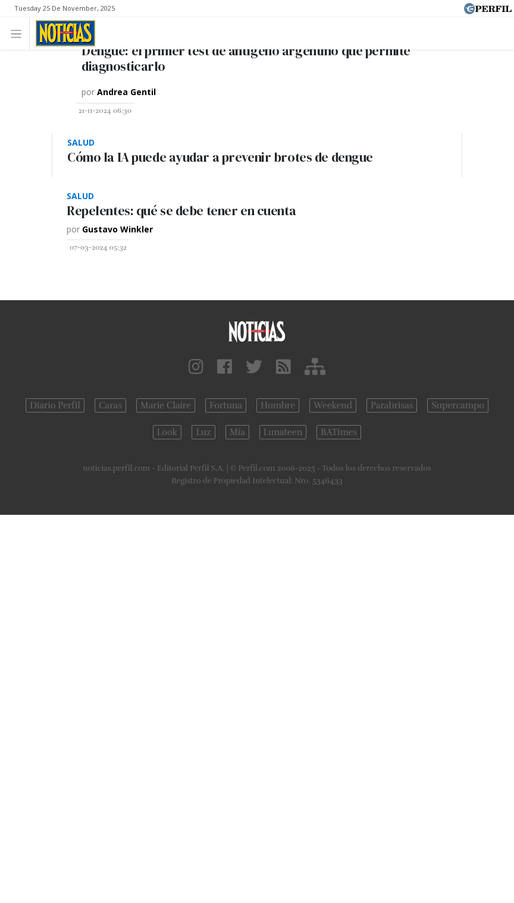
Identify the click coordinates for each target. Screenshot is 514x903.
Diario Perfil (55, 405)
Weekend (333, 405)
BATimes (339, 432)
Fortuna (225, 405)
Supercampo (457, 405)
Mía (237, 432)
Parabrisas (392, 405)
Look (167, 432)
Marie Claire (165, 405)
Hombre (278, 405)
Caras (110, 405)
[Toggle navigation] (19, 33)
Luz (203, 432)
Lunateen (283, 432)
